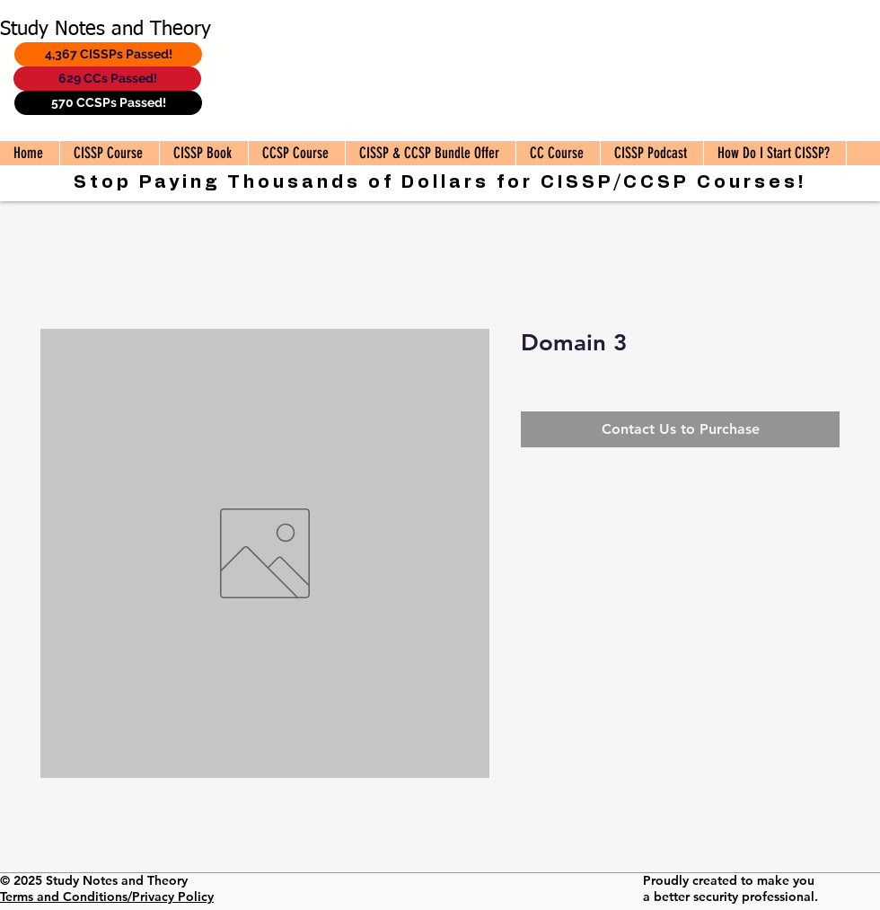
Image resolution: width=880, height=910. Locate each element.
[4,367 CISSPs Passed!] (108, 54)
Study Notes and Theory (105, 30)
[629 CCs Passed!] (107, 78)
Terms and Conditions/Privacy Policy (107, 896)
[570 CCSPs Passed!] (108, 103)
